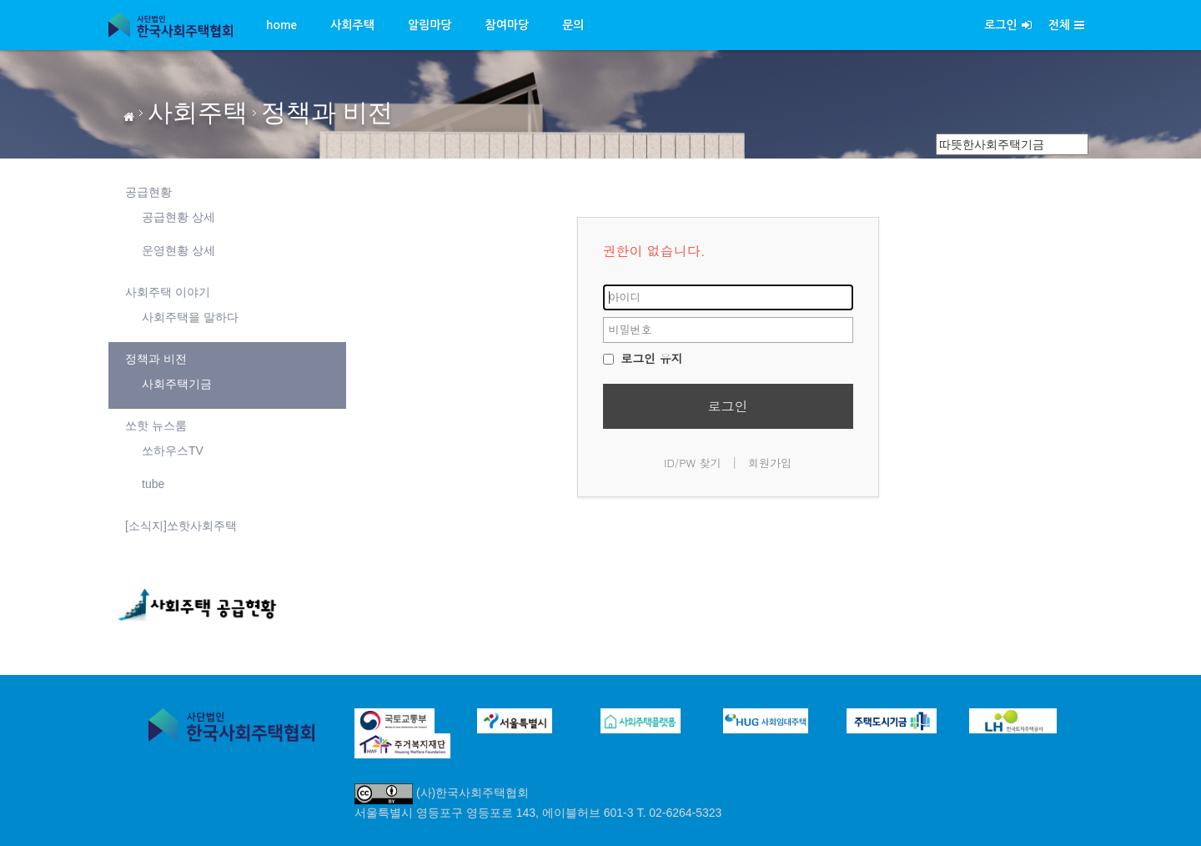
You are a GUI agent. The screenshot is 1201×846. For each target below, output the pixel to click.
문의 (573, 25)
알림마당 (430, 25)
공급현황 (148, 192)
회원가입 (769, 463)
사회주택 (352, 25)
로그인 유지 (643, 358)
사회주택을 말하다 (190, 317)
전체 (1066, 25)
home (281, 25)
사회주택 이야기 (167, 292)
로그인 (1007, 25)
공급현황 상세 (178, 217)
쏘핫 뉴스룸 (156, 425)
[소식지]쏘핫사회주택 (181, 525)
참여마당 (507, 25)
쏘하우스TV (173, 450)
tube (153, 484)
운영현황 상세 (178, 250)
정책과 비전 (327, 112)
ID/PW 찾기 (692, 463)
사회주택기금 (177, 383)
